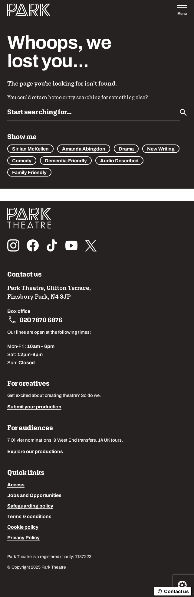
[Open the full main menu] (182, 9)
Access (16, 485)
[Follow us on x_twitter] (91, 245)
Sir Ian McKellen (30, 149)
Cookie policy (22, 527)
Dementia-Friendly (66, 161)
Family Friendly (29, 172)
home (55, 97)
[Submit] (183, 112)
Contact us (173, 592)
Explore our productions (35, 451)
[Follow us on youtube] (71, 245)
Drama (126, 149)
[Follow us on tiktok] (52, 245)
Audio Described (119, 161)
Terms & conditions (29, 516)
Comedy (21, 161)
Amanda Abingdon (83, 149)
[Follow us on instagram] (13, 245)
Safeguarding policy (30, 506)
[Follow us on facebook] (33, 245)
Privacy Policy (23, 538)
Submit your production (34, 407)
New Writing (161, 149)
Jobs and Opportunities (34, 495)
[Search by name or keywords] (93, 114)
